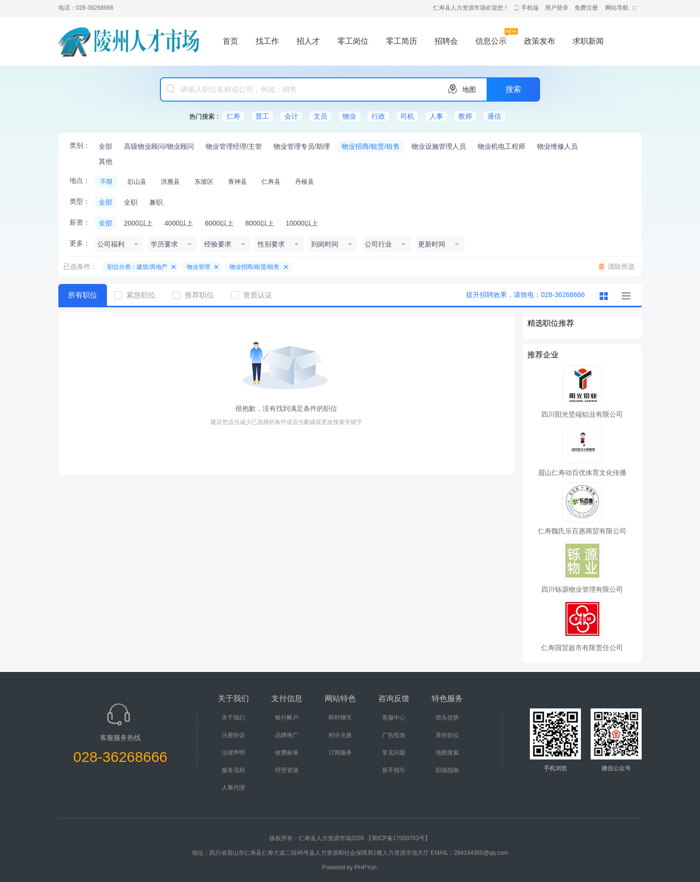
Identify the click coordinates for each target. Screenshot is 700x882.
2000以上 (138, 223)
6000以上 (219, 223)
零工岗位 (352, 41)
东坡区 (203, 181)
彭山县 (136, 181)
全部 (105, 146)
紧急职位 (139, 295)
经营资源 (286, 770)
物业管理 (198, 267)
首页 (230, 41)
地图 (469, 89)
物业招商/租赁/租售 (371, 146)
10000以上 (302, 223)
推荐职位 (197, 295)
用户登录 (556, 7)
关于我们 (233, 717)
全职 (131, 202)
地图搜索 (447, 752)
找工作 (267, 41)
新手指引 (393, 770)
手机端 (530, 7)
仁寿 (233, 116)
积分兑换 (340, 735)
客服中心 (393, 717)
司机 (407, 116)
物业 (349, 116)
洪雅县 (170, 181)
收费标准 (286, 752)
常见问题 (393, 752)
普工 (262, 116)
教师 (465, 116)
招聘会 (446, 41)
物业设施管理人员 (438, 146)
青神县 (237, 181)
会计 (291, 116)
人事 (436, 116)
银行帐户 (286, 717)
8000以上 (259, 223)
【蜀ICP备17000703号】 (398, 838)
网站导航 (617, 7)
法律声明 (233, 752)
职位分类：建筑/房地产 (137, 267)
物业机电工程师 (501, 146)
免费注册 (586, 7)
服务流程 (233, 770)
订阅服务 (340, 752)
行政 (378, 116)
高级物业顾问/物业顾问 (159, 146)
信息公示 (491, 41)
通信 (494, 116)
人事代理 (233, 787)
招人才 (308, 41)
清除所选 (621, 266)
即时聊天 (340, 717)
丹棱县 (304, 181)
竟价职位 (447, 735)
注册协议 (233, 735)
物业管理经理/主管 (234, 146)
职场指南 (447, 770)
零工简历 (401, 41)
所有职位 (82, 295)
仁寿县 (271, 181)
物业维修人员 (557, 146)
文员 (320, 116)
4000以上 (178, 223)
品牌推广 (286, 735)
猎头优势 (447, 717)
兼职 (156, 202)
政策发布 (539, 41)
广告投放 (393, 735)
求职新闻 (588, 41)
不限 (106, 181)
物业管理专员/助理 (302, 146)
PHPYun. (366, 867)
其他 (105, 161)
